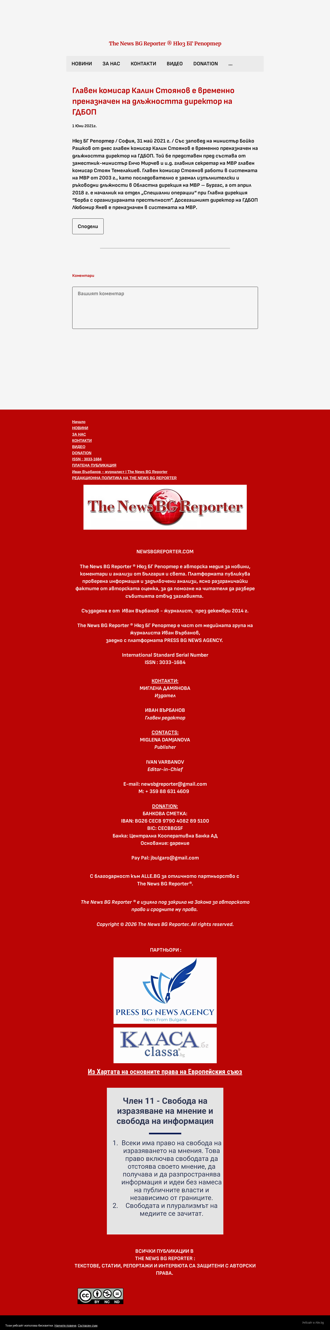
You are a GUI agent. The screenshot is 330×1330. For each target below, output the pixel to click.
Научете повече (65, 1325)
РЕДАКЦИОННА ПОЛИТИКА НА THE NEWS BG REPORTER (124, 478)
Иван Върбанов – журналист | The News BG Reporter (120, 472)
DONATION (205, 64)
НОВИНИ (82, 64)
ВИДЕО (175, 64)
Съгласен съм (87, 1325)
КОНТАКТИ (143, 64)
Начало (79, 422)
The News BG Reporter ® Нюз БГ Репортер (165, 43)
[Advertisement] (165, 368)
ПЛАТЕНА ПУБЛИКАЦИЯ (94, 465)
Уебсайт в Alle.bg (313, 1322)
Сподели (88, 226)
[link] (165, 25)
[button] (165, 507)
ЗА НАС (111, 64)
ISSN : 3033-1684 (87, 459)
